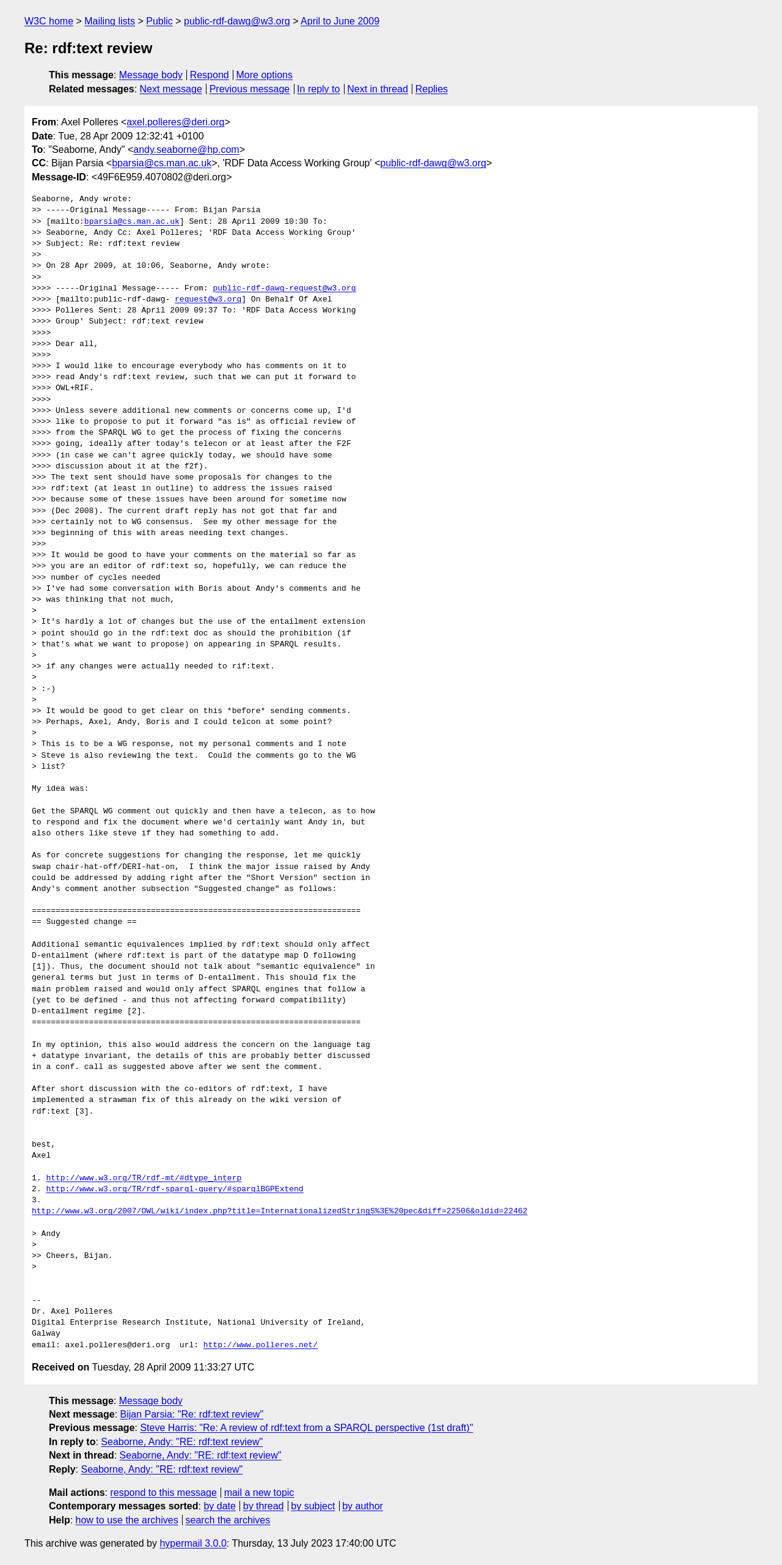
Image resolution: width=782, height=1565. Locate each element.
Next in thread (377, 89)
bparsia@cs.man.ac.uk (161, 163)
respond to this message (163, 1492)
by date (219, 1506)
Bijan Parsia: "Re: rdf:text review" (192, 1414)
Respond (209, 75)
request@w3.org (208, 299)
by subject (313, 1506)
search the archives (228, 1520)
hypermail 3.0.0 (192, 1543)
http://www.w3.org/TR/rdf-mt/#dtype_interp (143, 1178)
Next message (171, 89)
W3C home (48, 21)
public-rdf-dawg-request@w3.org (284, 288)
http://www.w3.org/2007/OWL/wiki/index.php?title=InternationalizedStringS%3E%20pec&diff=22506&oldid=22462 (279, 1211)
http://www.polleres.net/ (260, 1345)
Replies (431, 89)
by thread (263, 1506)
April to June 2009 (340, 21)
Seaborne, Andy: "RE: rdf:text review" (182, 1442)
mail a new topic (259, 1492)
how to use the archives (127, 1520)
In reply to (318, 89)
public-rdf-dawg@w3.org (237, 21)
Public (159, 21)
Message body (151, 75)
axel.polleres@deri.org (175, 122)
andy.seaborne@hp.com (186, 149)
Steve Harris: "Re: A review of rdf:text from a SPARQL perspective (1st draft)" (306, 1428)
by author (362, 1506)
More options (264, 75)
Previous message (250, 89)
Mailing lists (109, 21)
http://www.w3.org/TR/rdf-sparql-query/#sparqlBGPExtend (174, 1189)
